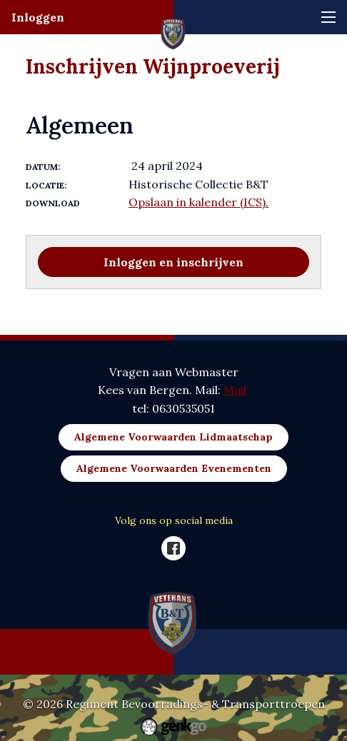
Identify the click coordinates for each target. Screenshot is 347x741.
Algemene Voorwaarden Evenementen (173, 468)
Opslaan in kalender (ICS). (198, 202)
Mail (234, 390)
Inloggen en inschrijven (173, 262)
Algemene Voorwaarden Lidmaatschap (173, 436)
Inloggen (37, 17)
